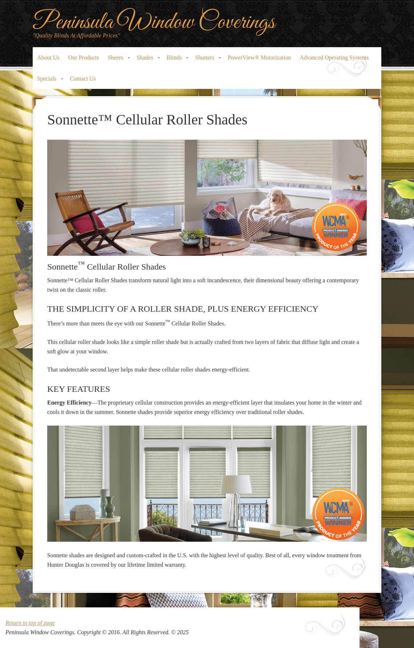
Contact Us (83, 78)
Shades (145, 59)
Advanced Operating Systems (334, 57)
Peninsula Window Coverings (154, 22)
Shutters (205, 59)
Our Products (83, 57)
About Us (48, 57)
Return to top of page (30, 623)
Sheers (117, 59)
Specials (48, 80)
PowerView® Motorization (259, 57)
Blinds (175, 59)
